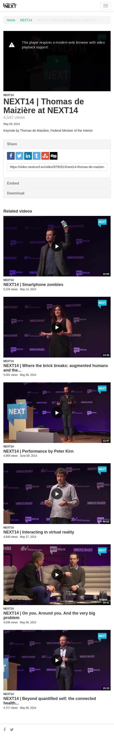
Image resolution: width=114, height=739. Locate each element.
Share (12, 144)
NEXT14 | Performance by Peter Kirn (38, 451)
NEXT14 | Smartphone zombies (33, 284)
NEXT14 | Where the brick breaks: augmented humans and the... (55, 367)
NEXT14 (26, 20)
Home (11, 20)
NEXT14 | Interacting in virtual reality (38, 532)
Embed (13, 183)
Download (15, 193)
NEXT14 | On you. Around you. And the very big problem (49, 615)
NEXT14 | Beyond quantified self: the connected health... (49, 700)
